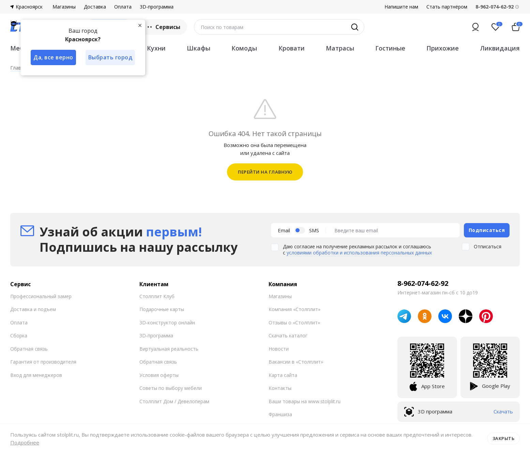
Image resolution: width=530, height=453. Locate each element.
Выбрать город (110, 57)
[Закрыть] (139, 25)
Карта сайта (283, 375)
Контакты (280, 388)
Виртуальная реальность (168, 349)
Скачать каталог (288, 335)
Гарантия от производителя (43, 362)
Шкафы (198, 48)
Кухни (156, 48)
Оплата (123, 6)
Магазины (64, 6)
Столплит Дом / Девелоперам (174, 401)
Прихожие (442, 48)
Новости (279, 349)
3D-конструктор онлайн (167, 322)
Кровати (291, 48)
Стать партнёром (446, 6)
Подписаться (487, 230)
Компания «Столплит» (294, 309)
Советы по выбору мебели (170, 388)
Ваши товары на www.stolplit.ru (304, 401)
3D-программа (156, 6)
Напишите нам (401, 6)
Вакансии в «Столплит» (296, 362)
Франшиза (280, 414)
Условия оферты (159, 375)
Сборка (18, 335)
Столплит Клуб (157, 296)
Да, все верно (53, 57)
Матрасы (340, 48)
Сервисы (163, 27)
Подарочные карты (161, 309)
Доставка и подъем (33, 309)
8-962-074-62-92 (422, 283)
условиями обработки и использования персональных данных (359, 252)
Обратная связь (29, 349)
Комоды (244, 48)
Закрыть (504, 438)
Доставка (95, 6)
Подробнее (24, 442)
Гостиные (390, 48)
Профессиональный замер (41, 296)
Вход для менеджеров (36, 375)
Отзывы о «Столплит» (294, 322)
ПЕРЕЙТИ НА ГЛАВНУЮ (265, 172)
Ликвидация (500, 48)
